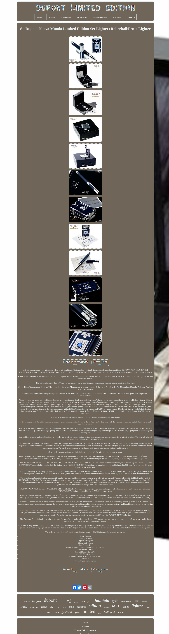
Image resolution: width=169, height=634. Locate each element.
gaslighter (81, 607)
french (27, 602)
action (144, 602)
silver (57, 613)
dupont (50, 600)
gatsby (77, 613)
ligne (23, 606)
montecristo (34, 607)
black (116, 606)
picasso (89, 602)
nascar (61, 602)
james (125, 606)
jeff (69, 601)
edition (95, 605)
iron (83, 601)
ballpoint (109, 612)
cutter (58, 607)
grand (44, 606)
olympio (76, 602)
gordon (67, 612)
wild (51, 607)
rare (49, 612)
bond (71, 606)
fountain (102, 600)
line (137, 600)
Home (85, 622)
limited (89, 611)
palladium (106, 607)
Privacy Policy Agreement (85, 630)
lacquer (36, 601)
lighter (137, 605)
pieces (121, 612)
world (99, 613)
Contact (85, 626)
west (64, 607)
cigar (148, 607)
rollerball (126, 601)
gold (115, 601)
